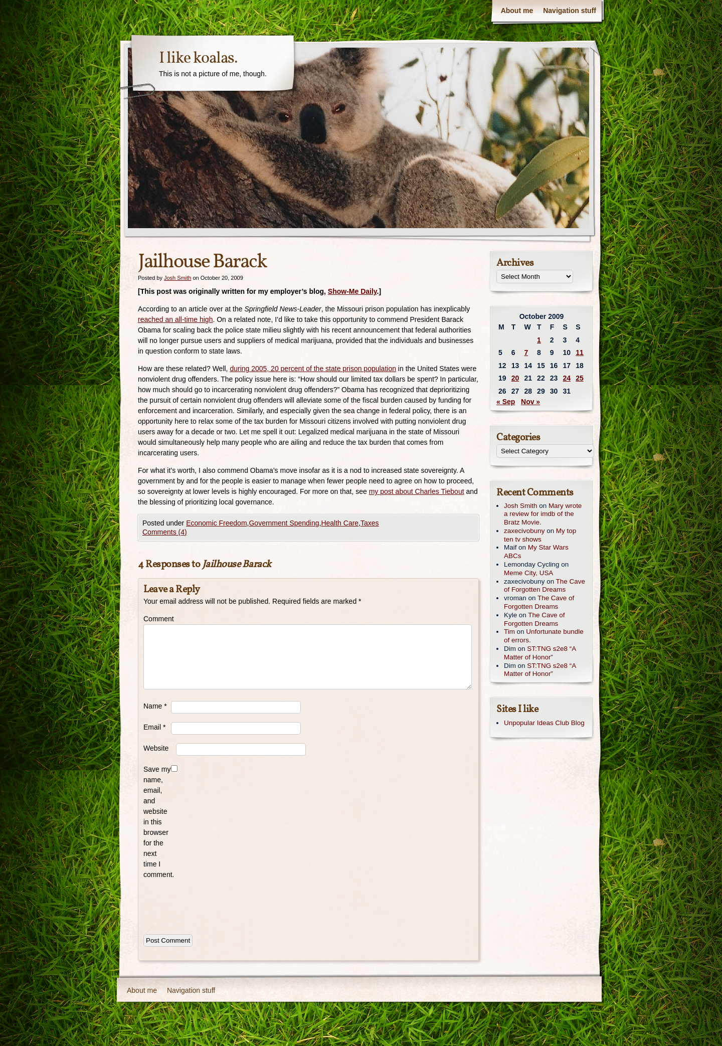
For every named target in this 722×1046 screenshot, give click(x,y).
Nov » (530, 402)
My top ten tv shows (540, 535)
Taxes (369, 523)
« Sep (505, 402)
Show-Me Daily (352, 291)
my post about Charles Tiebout (416, 491)
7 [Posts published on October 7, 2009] (526, 352)
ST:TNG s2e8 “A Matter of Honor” (540, 653)
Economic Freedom (216, 523)
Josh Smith (177, 278)
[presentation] (219, 904)
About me (517, 11)
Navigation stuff (569, 11)
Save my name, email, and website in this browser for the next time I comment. (157, 822)
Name (155, 706)
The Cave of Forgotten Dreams (544, 586)
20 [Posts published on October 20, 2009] (515, 378)
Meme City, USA (528, 573)
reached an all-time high (175, 319)
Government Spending (284, 523)
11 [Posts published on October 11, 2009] (580, 352)
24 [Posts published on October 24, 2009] (567, 378)
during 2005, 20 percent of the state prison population (313, 369)
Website (155, 748)
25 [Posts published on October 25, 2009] (580, 378)
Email (154, 727)
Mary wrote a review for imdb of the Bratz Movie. (543, 514)
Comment (157, 619)
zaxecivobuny (524, 531)
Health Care (339, 523)
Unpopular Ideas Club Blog (544, 723)
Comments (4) (164, 532)
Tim (509, 631)
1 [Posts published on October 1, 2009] (539, 340)
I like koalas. (198, 59)
